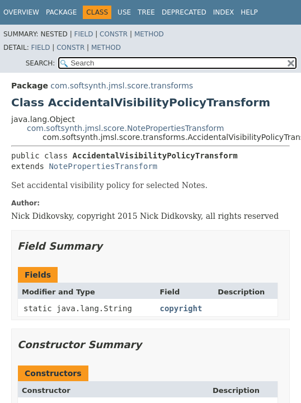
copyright (180, 308)
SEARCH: (40, 63)
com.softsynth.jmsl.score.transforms (121, 85)
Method (149, 34)
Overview (21, 12)
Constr (114, 34)
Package (61, 12)
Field (83, 34)
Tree (146, 12)
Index (223, 12)
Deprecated (184, 12)
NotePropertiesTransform (103, 166)
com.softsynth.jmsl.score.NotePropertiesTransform (125, 128)
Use (124, 12)
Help (249, 12)
